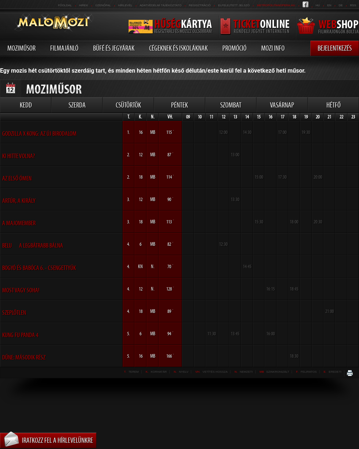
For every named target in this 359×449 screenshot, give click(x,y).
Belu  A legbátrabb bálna (32, 245)
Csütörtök (128, 105)
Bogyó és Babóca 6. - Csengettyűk (39, 268)
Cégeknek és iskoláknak (178, 48)
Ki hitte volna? (18, 156)
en (329, 5)
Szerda (77, 105)
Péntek (179, 105)
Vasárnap (282, 105)
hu (318, 5)
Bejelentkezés (335, 48)
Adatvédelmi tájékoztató (160, 5)
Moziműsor (21, 48)
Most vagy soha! (21, 290)
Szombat (230, 105)
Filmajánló (64, 48)
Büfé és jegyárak (113, 48)
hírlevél (125, 5)
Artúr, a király (19, 201)
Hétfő (333, 105)
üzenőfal (103, 5)
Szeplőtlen (14, 313)
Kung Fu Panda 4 (20, 335)
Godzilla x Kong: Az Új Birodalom (39, 133)
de (340, 5)
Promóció (234, 48)
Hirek (83, 5)
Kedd (26, 105)
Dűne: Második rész (23, 357)
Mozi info (273, 48)
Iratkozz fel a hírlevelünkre (57, 440)
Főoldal (64, 5)
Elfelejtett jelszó (233, 5)
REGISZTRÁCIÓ (200, 5)
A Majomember (19, 223)
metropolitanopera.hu (276, 5)
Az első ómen (17, 178)
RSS (353, 5)
